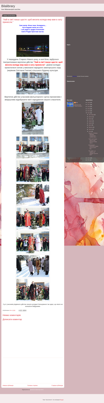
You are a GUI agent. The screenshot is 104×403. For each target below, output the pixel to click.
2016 (88, 106)
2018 (88, 102)
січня (90, 131)
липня (90, 118)
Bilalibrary (8, 6)
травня (90, 123)
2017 (88, 104)
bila (77, 102)
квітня (90, 125)
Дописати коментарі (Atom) (36, 389)
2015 (88, 108)
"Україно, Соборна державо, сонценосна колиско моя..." (92, 135)
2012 (88, 158)
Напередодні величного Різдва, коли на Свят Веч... (93, 146)
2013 (88, 112)
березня (91, 127)
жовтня (90, 116)
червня (90, 121)
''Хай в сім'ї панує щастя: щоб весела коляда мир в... (92, 141)
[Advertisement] (33, 370)
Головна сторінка (32, 385)
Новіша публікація (8, 385)
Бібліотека (75, 76)
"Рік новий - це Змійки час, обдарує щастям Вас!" (93, 152)
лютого (90, 129)
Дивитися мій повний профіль (78, 105)
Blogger (62, 399)
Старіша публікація (57, 385)
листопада (91, 114)
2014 (88, 110)
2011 (88, 160)
